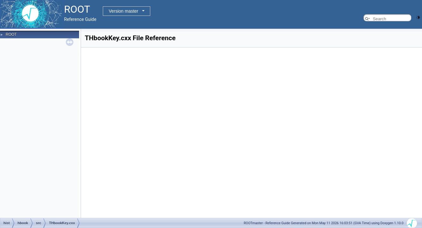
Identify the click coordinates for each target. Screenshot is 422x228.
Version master (123, 11)
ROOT (11, 34)
